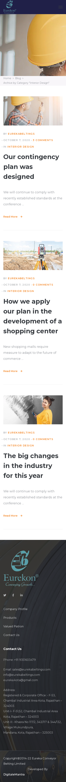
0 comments (43, 284)
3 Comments (43, 140)
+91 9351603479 (25, 659)
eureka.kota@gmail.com (20, 680)
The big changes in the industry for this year (30, 465)
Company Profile (15, 609)
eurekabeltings (21, 133)
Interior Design (20, 146)
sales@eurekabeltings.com (31, 669)
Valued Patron (13, 626)
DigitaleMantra (14, 774)
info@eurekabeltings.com (21, 674)
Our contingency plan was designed (31, 166)
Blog (18, 78)
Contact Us (11, 635)
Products (10, 617)
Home (7, 78)
